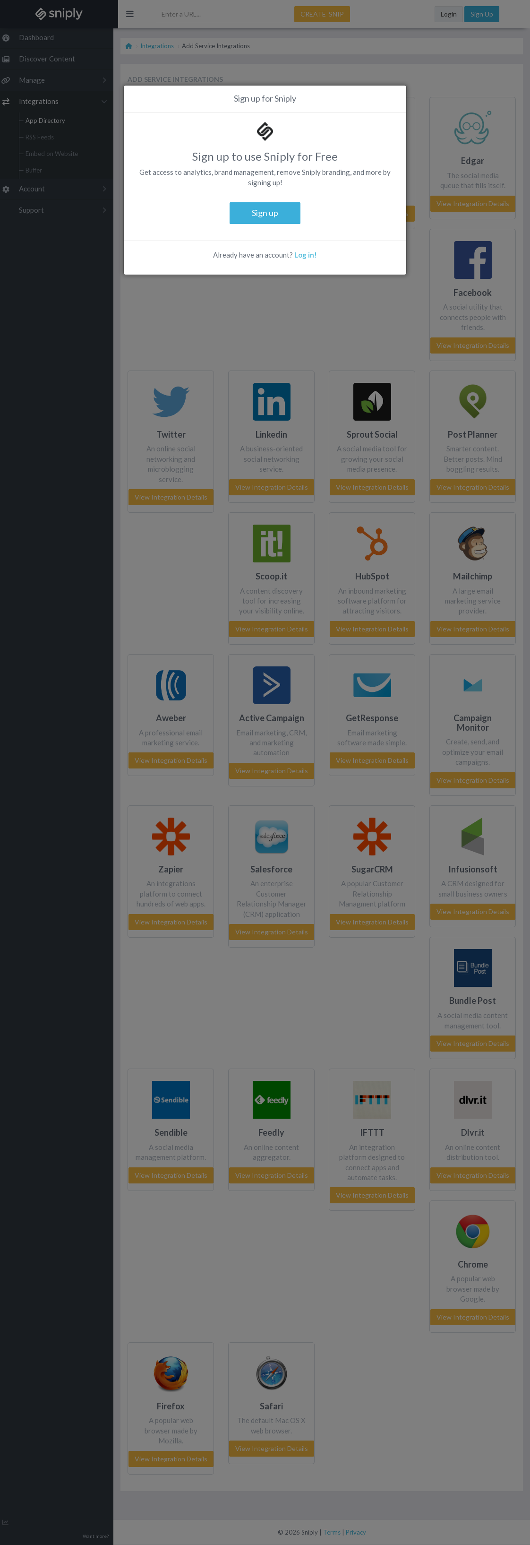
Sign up (265, 212)
